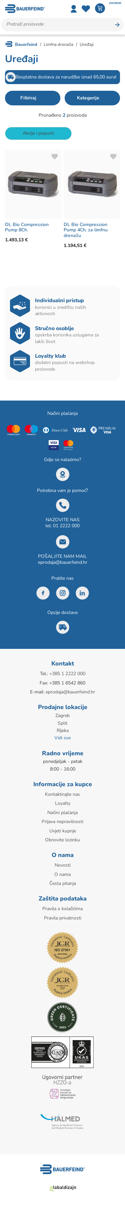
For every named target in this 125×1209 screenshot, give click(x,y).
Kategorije (88, 98)
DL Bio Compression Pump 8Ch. (27, 227)
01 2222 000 (66, 526)
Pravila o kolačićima (62, 909)
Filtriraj (28, 98)
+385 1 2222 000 (67, 673)
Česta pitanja (62, 883)
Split (62, 723)
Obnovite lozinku (62, 840)
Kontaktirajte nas (62, 794)
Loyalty (62, 803)
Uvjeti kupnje (62, 831)
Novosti (63, 865)
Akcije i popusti (38, 133)
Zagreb (62, 715)
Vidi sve (62, 738)
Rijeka (63, 730)
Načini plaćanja (62, 812)
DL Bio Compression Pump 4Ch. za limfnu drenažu (86, 230)
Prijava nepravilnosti (62, 821)
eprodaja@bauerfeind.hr (62, 562)
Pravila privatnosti (62, 918)
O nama (62, 874)
